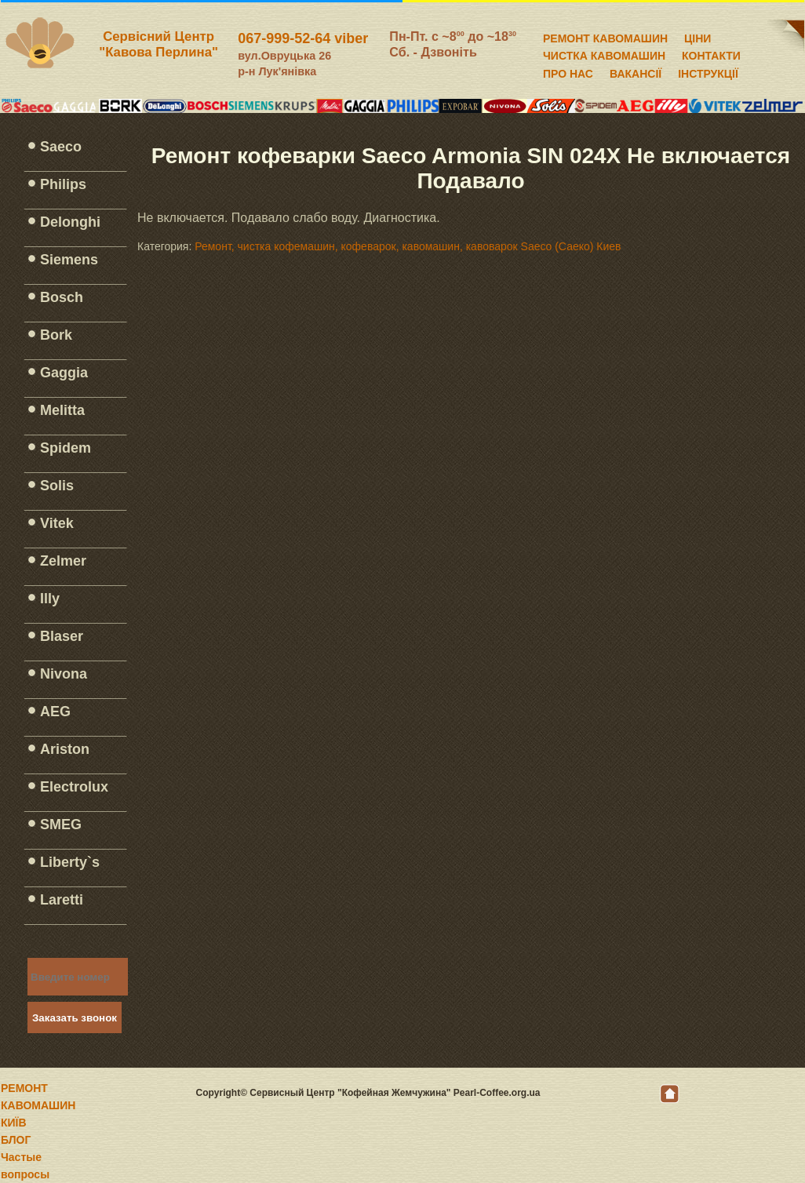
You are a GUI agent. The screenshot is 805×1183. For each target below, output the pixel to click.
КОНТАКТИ (711, 53)
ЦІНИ (697, 36)
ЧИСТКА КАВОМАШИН (604, 53)
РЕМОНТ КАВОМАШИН (605, 36)
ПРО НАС (568, 71)
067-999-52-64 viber (303, 38)
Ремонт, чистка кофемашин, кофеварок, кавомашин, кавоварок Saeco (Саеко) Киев (408, 246)
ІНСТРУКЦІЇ (708, 71)
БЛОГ (16, 1140)
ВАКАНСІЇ (635, 71)
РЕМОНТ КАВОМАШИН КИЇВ (38, 1105)
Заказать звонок (74, 1018)
